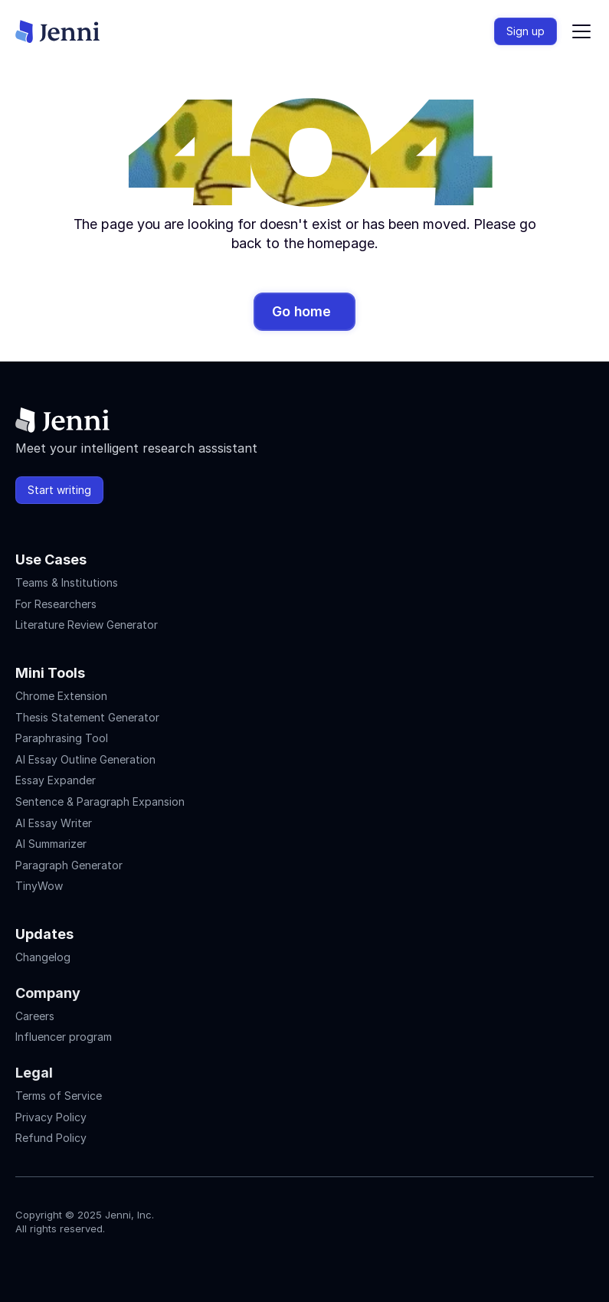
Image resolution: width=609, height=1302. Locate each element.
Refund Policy (51, 1137)
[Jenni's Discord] (135, 1261)
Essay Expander (55, 780)
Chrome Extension (61, 695)
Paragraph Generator (69, 865)
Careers (34, 1015)
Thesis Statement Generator (87, 717)
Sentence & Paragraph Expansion (100, 801)
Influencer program (63, 1036)
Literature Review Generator (86, 624)
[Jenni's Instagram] (24, 1261)
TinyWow (39, 885)
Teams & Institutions (66, 582)
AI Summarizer (51, 843)
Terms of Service (58, 1095)
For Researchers (56, 603)
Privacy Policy (51, 1117)
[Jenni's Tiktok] (79, 1261)
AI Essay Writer (53, 822)
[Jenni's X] (107, 1261)
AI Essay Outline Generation (85, 759)
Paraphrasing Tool (61, 737)
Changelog (42, 956)
